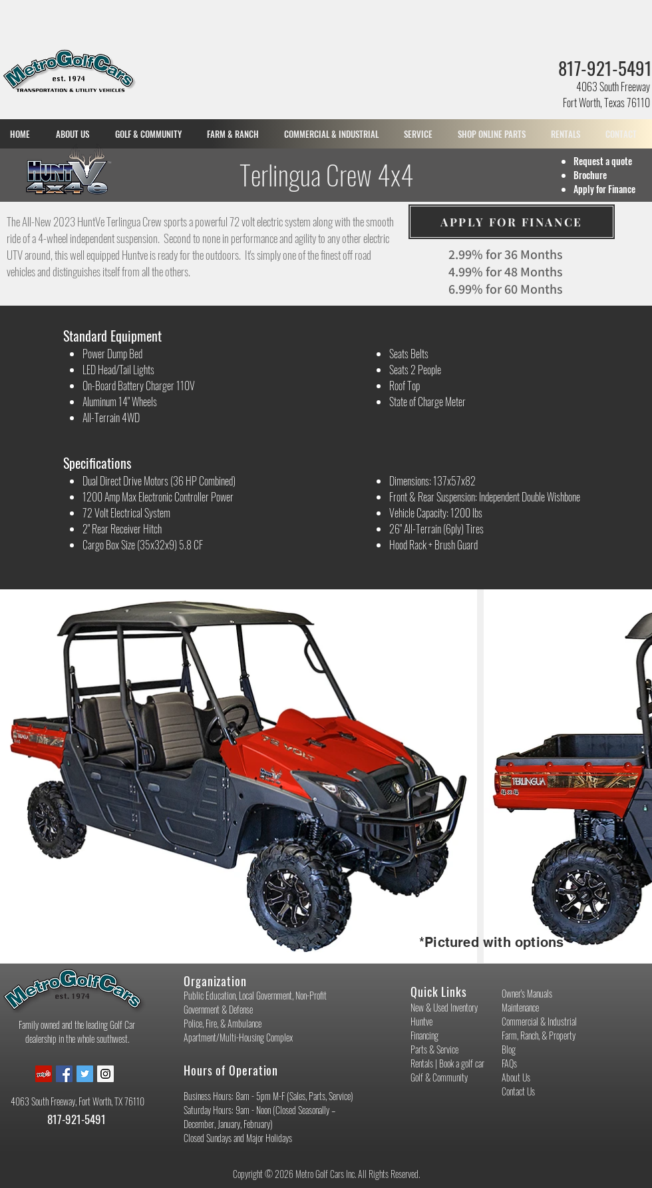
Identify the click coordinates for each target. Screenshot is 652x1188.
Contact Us (518, 1091)
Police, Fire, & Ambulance (222, 1023)
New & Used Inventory (444, 1007)
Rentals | (424, 1063)
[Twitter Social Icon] (85, 1073)
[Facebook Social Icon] (64, 1073)
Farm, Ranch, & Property (538, 1035)
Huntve (421, 1021)
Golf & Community (439, 1077)
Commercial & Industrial (539, 1021)
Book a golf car (461, 1063)
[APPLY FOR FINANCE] (511, 222)
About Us (516, 1077)
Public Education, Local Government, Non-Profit (255, 995)
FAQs (509, 1063)
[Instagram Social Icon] (105, 1073)
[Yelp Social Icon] (43, 1073)
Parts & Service (434, 1049)
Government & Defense (218, 1009)
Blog (509, 1049)
